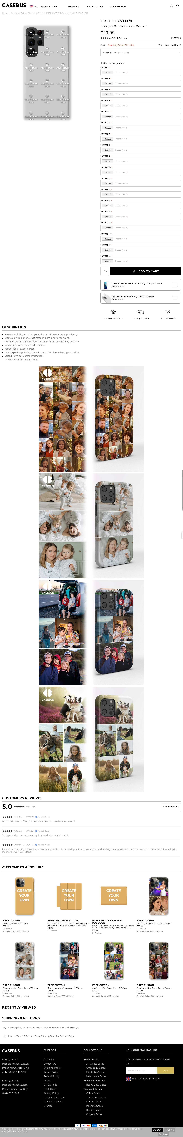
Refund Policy (51, 1076)
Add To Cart (145, 271)
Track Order (50, 1089)
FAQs (47, 1080)
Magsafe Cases (94, 1106)
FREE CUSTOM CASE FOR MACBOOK (107, 921)
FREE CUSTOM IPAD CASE (63, 920)
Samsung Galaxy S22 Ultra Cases (27, 13)
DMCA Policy (51, 1084)
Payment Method (53, 1101)
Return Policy (51, 1072)
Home (5, 13)
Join (165, 1070)
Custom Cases (94, 1114)
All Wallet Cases (95, 1063)
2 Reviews (122, 38)
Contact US (50, 1063)
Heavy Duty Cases (96, 1084)
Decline (170, 1130)
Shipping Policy (52, 1068)
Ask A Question (171, 806)
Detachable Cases (96, 1076)
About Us (49, 1059)
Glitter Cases (93, 1093)
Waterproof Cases (96, 1097)
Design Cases (93, 1110)
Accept (157, 1130)
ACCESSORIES (118, 6)
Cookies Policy (20, 1131)
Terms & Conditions (54, 1097)
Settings (163, 1134)
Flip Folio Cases (95, 1072)
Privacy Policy (51, 1093)
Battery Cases (93, 1101)
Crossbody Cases (95, 1068)
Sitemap (48, 1106)
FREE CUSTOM (11, 920)
